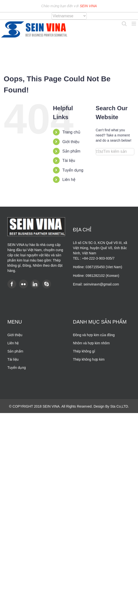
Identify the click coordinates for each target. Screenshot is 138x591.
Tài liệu (68, 160)
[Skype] (46, 284)
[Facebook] (11, 284)
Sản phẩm (71, 151)
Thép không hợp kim (88, 359)
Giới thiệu (70, 142)
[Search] (99, 151)
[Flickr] (23, 284)
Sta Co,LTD (119, 406)
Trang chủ (71, 132)
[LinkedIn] (35, 284)
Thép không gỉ (84, 351)
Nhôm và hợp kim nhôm (91, 343)
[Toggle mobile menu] (134, 23)
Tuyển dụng (72, 170)
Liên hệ (68, 179)
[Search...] (115, 151)
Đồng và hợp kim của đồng (94, 335)
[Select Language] (69, 16)
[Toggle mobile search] (124, 23)
